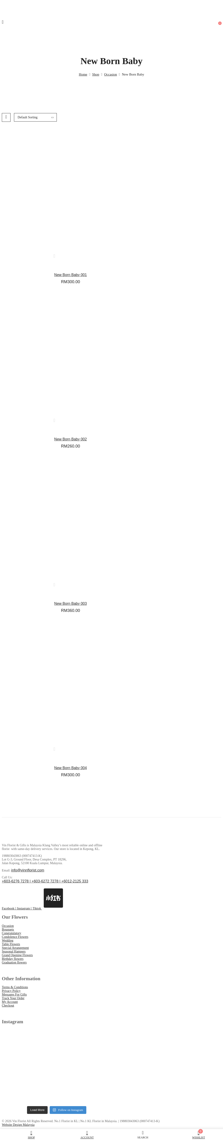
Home (83, 74)
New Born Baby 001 (70, 275)
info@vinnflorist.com (27, 870)
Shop (95, 74)
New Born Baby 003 (70, 603)
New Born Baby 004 (70, 768)
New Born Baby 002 (70, 439)
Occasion (110, 74)
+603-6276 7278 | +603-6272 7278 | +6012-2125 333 (45, 881)
